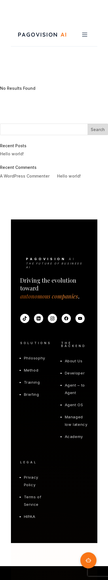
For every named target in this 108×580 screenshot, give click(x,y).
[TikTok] (24, 318)
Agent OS (74, 404)
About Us (74, 361)
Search (98, 129)
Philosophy (35, 358)
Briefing (31, 394)
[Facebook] (66, 318)
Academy (74, 436)
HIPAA (29, 516)
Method (31, 370)
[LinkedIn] (38, 318)
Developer (75, 373)
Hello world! (12, 153)
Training (32, 382)
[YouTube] (80, 318)
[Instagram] (52, 318)
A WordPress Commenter (25, 176)
